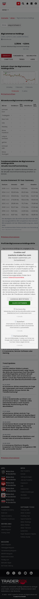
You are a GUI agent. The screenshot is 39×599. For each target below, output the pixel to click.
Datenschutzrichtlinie (16, 277)
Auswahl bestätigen (19, 299)
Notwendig (20, 309)
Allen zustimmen (19, 303)
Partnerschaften (20, 336)
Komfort (20, 322)
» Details (19, 316)
